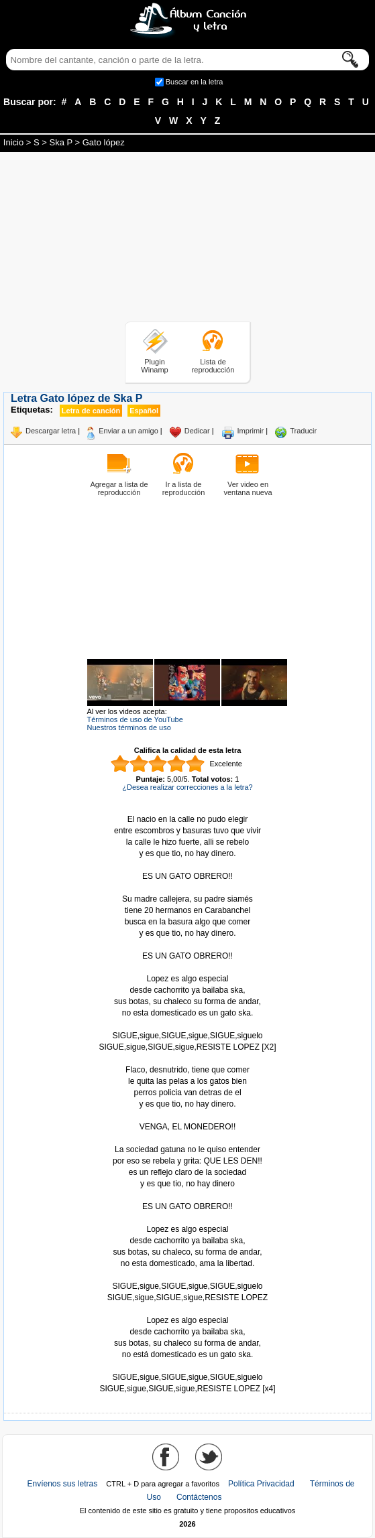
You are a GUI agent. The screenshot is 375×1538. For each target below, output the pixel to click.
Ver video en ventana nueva (247, 488)
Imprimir (250, 431)
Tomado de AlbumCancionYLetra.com (187, 1366)
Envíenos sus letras (63, 1483)
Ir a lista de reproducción (183, 488)
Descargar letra (50, 431)
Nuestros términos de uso (129, 727)
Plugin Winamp (154, 366)
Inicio (13, 142)
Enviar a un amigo (128, 431)
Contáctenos (198, 1497)
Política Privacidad (261, 1483)
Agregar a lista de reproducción (119, 488)
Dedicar (197, 431)
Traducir (303, 431)
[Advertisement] (188, 239)
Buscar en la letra (194, 82)
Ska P (60, 142)
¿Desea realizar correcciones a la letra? (187, 787)
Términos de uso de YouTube (135, 719)
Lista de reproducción (213, 366)
